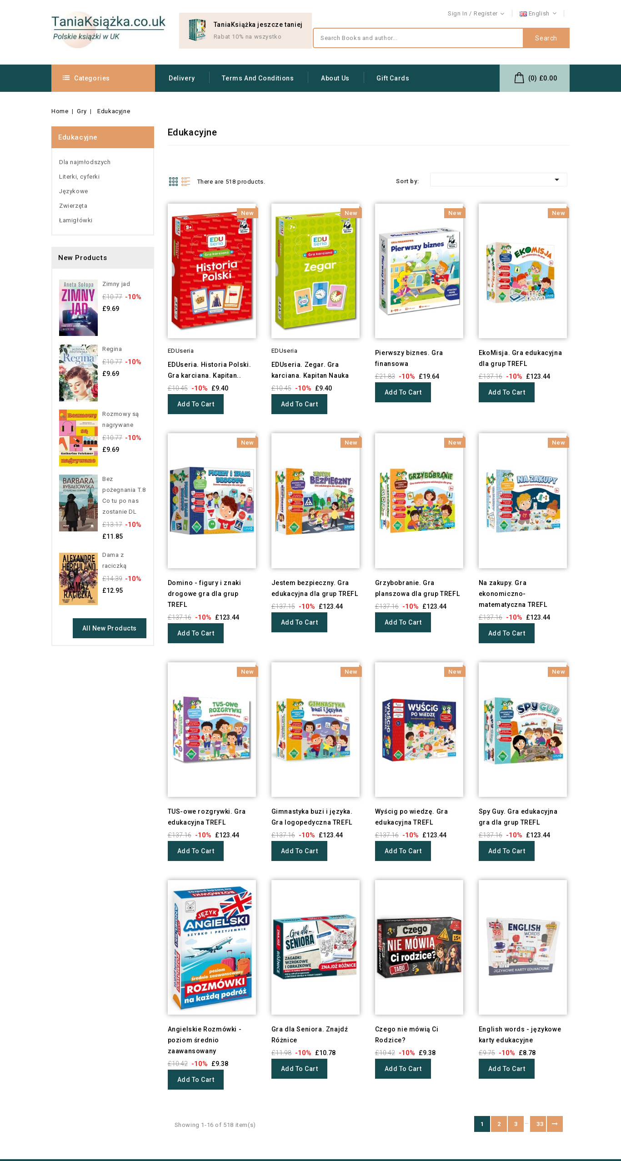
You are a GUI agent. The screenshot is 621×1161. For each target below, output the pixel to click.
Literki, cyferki (79, 176)
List (185, 181)
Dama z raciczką (114, 560)
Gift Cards (392, 78)
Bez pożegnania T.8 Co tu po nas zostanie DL (123, 495)
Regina (112, 348)
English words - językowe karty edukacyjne (520, 1035)
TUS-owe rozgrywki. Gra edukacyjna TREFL (207, 817)
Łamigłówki (76, 220)
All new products (109, 628)
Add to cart (196, 404)
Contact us (554, 13)
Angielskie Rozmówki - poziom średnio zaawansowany (205, 1040)
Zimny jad (116, 283)
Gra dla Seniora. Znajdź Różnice (309, 1035)
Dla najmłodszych (85, 162)
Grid (173, 181)
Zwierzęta (73, 205)
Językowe (73, 191)
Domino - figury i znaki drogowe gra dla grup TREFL (204, 593)
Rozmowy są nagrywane (120, 419)
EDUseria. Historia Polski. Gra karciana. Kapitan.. (209, 370)
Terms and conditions (258, 78)
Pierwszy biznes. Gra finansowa (409, 358)
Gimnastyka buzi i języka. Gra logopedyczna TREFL (312, 817)
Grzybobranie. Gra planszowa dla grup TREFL (417, 588)
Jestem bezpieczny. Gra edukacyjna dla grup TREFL (314, 588)
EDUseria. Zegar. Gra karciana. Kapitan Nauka (310, 370)
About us (335, 78)
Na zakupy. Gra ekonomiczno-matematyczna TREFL (513, 593)
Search (546, 38)
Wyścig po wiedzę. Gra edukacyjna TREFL (411, 817)
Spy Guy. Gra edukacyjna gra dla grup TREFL (518, 817)
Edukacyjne (78, 137)
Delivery (182, 78)
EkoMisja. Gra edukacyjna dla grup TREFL (520, 358)
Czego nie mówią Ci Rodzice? (407, 1035)
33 (539, 1124)
